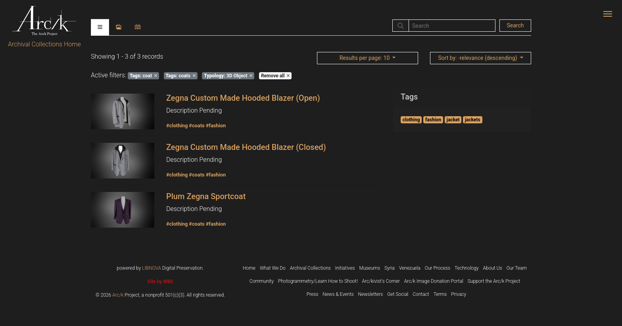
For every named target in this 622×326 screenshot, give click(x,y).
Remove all (275, 76)
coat (143, 76)
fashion (433, 120)
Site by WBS (160, 281)
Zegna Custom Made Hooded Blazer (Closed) (246, 147)
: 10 (365, 58)
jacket (453, 120)
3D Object (228, 76)
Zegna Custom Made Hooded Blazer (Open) (243, 98)
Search (515, 25)
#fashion (216, 125)
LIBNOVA (151, 268)
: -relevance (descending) (478, 58)
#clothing (177, 125)
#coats (196, 125)
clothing (411, 120)
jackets (472, 120)
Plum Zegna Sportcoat (206, 196)
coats (181, 76)
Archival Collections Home (44, 44)
